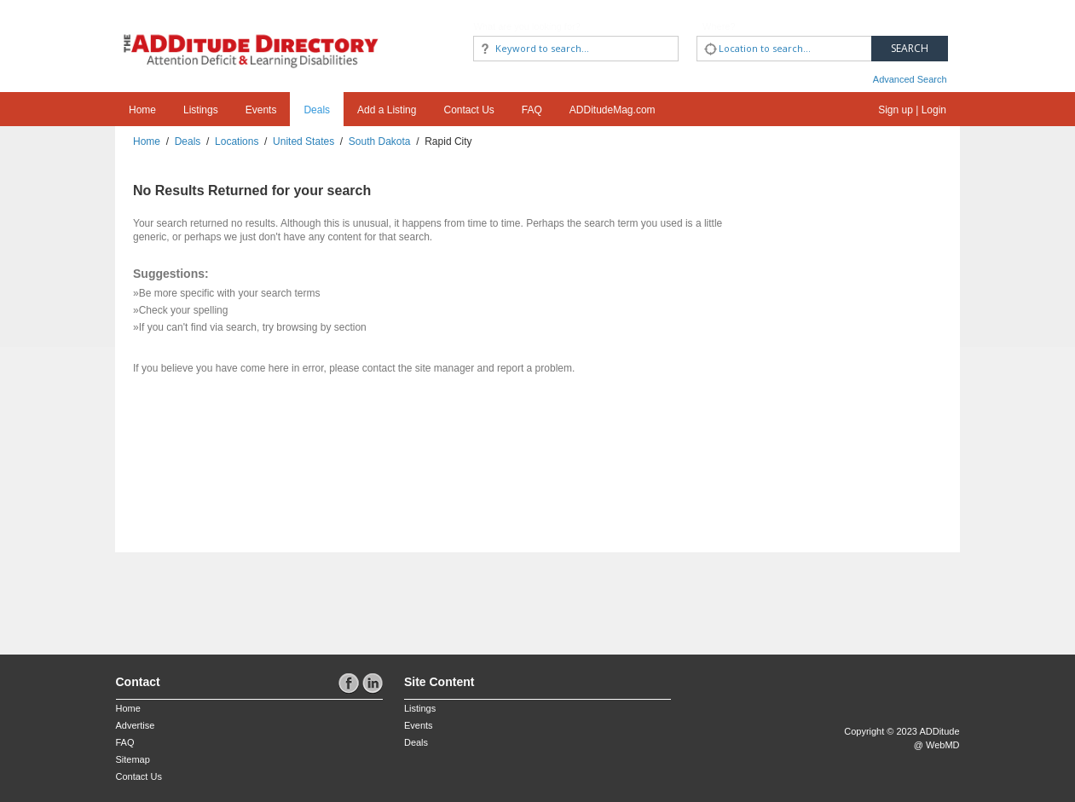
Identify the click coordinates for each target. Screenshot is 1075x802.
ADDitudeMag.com (612, 110)
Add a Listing (386, 110)
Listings (200, 110)
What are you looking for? (526, 26)
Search (909, 48)
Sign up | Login (912, 110)
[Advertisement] (215, 594)
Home (142, 110)
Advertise (135, 725)
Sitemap (133, 759)
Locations (236, 141)
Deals (316, 110)
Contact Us (468, 110)
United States (303, 141)
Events (261, 110)
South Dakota (380, 141)
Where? (719, 26)
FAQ (532, 110)
